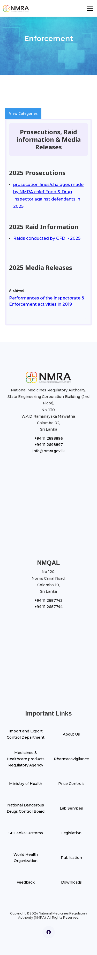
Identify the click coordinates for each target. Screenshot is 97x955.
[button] (90, 8)
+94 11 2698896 (48, 438)
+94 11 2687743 (48, 600)
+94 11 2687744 (48, 606)
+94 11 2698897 (48, 444)
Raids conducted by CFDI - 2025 (46, 238)
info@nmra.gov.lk (48, 451)
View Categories (23, 113)
